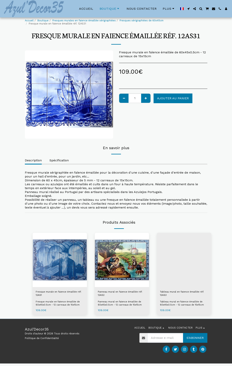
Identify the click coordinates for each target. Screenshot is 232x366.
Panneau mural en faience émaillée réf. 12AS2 (118, 295)
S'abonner (195, 340)
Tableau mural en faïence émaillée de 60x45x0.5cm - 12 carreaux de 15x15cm (183, 306)
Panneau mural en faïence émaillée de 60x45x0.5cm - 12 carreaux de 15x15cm (121, 306)
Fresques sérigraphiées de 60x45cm (141, 20)
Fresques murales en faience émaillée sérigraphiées (84, 20)
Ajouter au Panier (173, 98)
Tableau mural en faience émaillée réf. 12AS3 (179, 295)
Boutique (43, 20)
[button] (188, 8)
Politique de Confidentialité (42, 340)
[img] (60, 260)
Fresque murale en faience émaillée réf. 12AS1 (56, 295)
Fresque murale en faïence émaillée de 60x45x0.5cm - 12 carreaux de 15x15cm (59, 306)
